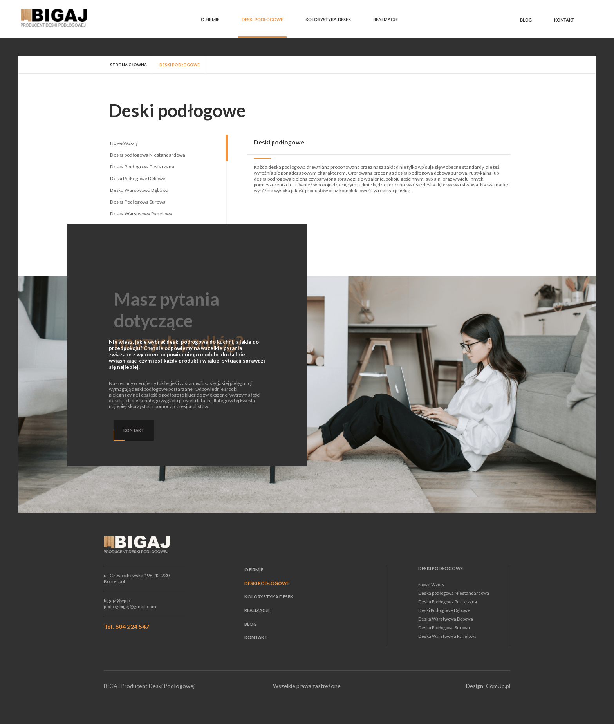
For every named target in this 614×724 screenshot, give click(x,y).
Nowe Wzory (124, 143)
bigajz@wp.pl (117, 600)
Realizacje (385, 20)
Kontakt (564, 20)
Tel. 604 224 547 (126, 626)
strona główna (128, 64)
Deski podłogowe (262, 20)
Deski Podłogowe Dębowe (137, 178)
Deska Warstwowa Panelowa (141, 214)
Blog (526, 20)
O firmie (210, 20)
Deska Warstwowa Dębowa (139, 190)
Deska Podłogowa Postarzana (142, 167)
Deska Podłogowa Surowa (138, 202)
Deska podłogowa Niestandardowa (147, 155)
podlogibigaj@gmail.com (130, 606)
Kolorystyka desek (328, 20)
